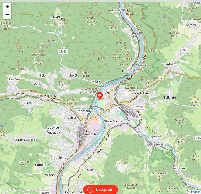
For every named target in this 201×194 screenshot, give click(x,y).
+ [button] (7, 7)
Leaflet (195, 187)
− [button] (7, 15)
